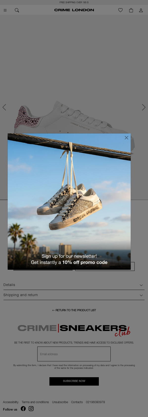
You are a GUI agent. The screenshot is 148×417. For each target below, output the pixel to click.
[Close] (126, 137)
